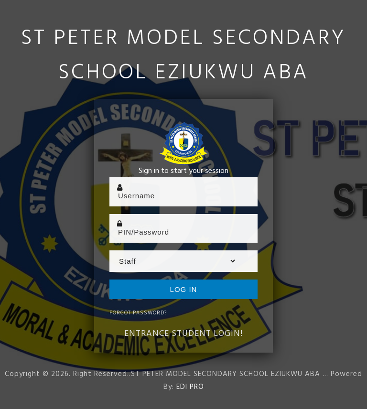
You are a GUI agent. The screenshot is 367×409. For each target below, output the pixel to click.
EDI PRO (190, 387)
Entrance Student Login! (183, 334)
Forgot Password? (138, 313)
